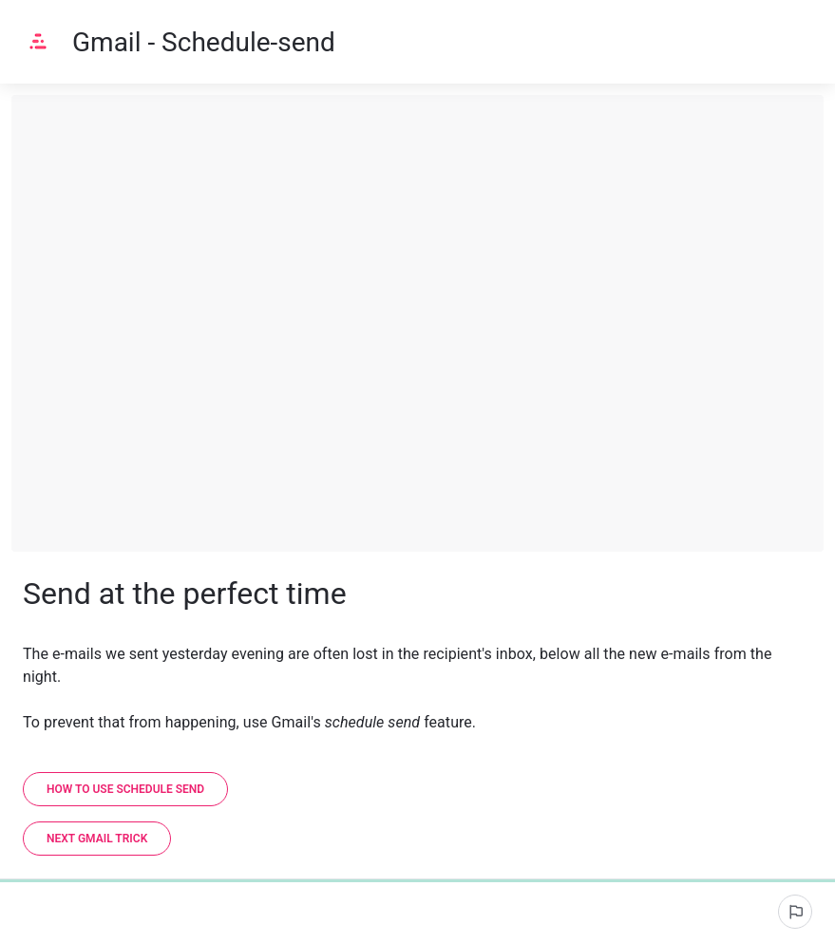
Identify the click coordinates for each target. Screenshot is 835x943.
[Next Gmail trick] (97, 838)
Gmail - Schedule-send (203, 42)
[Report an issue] (795, 912)
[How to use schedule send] (125, 789)
